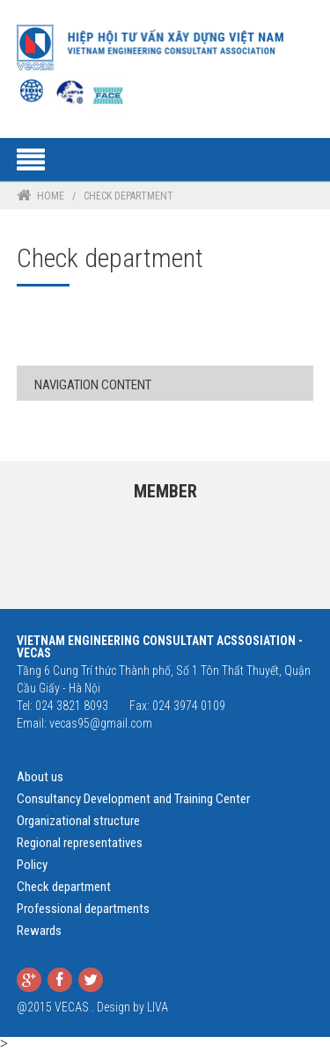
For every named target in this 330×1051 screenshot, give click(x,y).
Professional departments (83, 909)
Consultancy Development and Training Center (133, 799)
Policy (32, 865)
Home (50, 196)
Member (165, 491)
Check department (64, 887)
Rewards (39, 931)
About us (40, 777)
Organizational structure (78, 821)
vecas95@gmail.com (100, 723)
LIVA (157, 1007)
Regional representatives (80, 843)
